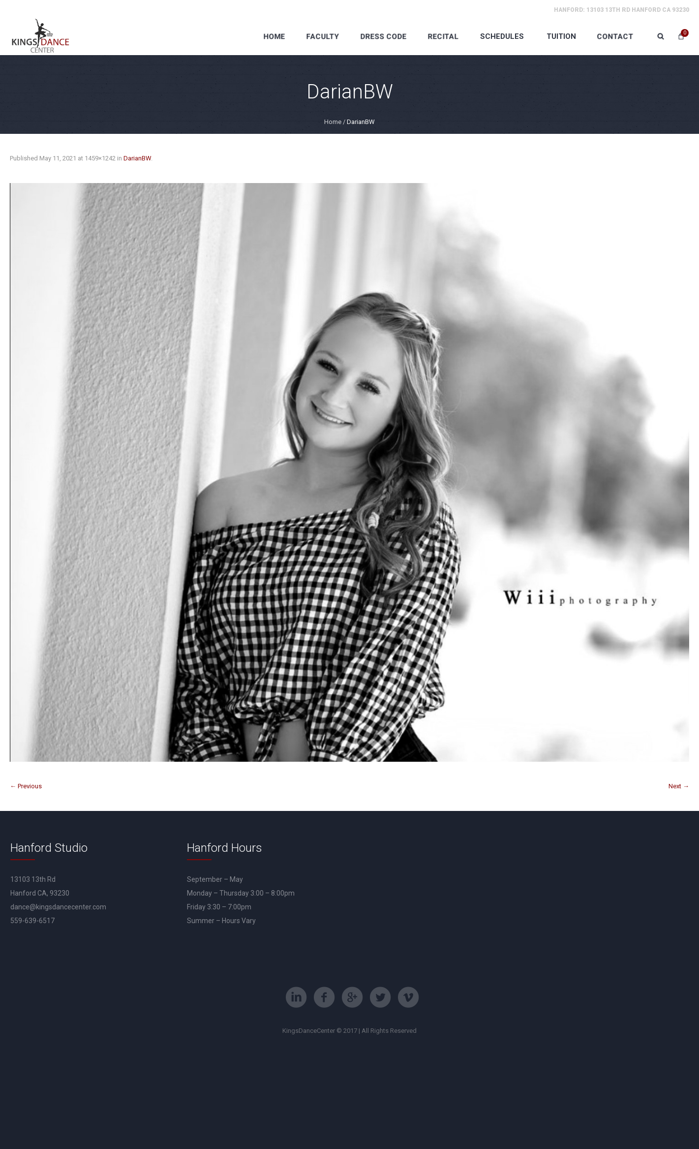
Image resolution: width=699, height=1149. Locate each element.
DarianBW (137, 158)
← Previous (26, 786)
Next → (679, 786)
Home (332, 121)
